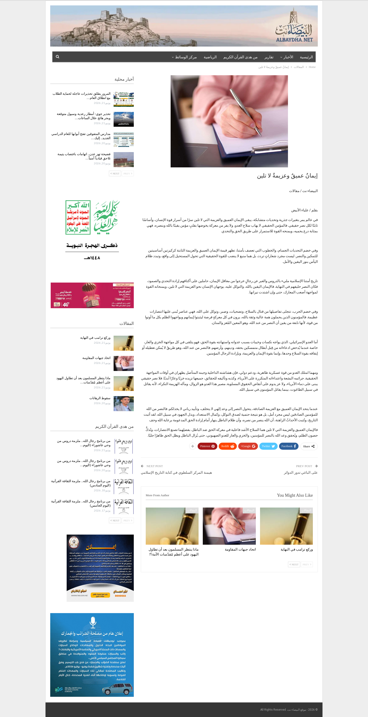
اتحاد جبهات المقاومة (96, 358)
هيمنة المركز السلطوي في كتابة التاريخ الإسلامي (176, 472)
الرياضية (210, 57)
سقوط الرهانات (100, 398)
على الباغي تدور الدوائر (301, 472)
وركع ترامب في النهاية (95, 337)
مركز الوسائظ (186, 57)
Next (294, 564)
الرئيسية (306, 57)
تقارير (268, 57)
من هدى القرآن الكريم (240, 57)
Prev (307, 564)
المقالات (306, 510)
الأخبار (288, 57)
